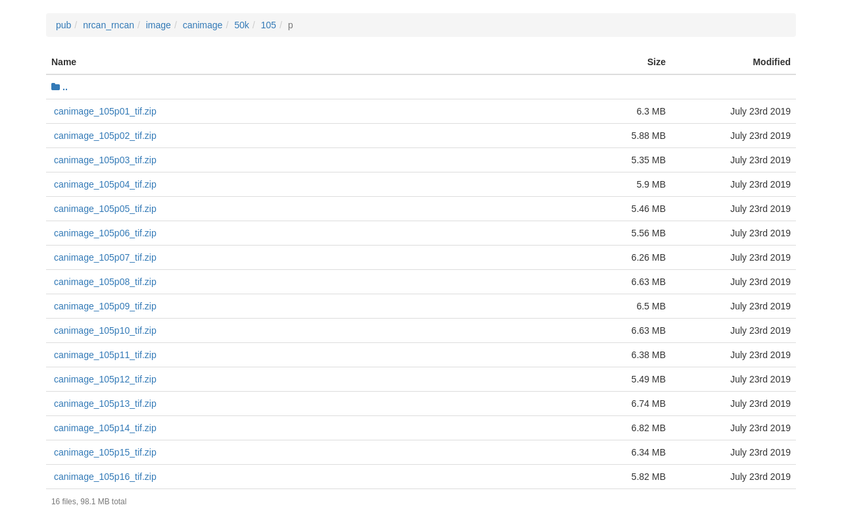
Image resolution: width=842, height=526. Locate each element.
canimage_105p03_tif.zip (105, 160)
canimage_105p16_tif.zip (105, 476)
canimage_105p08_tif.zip (105, 281)
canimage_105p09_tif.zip (105, 306)
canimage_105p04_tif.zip (105, 184)
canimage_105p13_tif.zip (105, 403)
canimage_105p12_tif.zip (105, 379)
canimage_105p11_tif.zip (105, 355)
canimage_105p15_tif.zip (105, 452)
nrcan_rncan (108, 25)
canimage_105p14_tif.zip (105, 428)
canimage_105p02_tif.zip (105, 135)
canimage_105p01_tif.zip (105, 111)
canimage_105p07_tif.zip (105, 257)
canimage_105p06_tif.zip (105, 233)
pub (63, 25)
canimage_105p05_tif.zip (105, 208)
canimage (203, 25)
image (158, 25)
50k (241, 25)
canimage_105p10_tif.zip (105, 330)
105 (268, 25)
